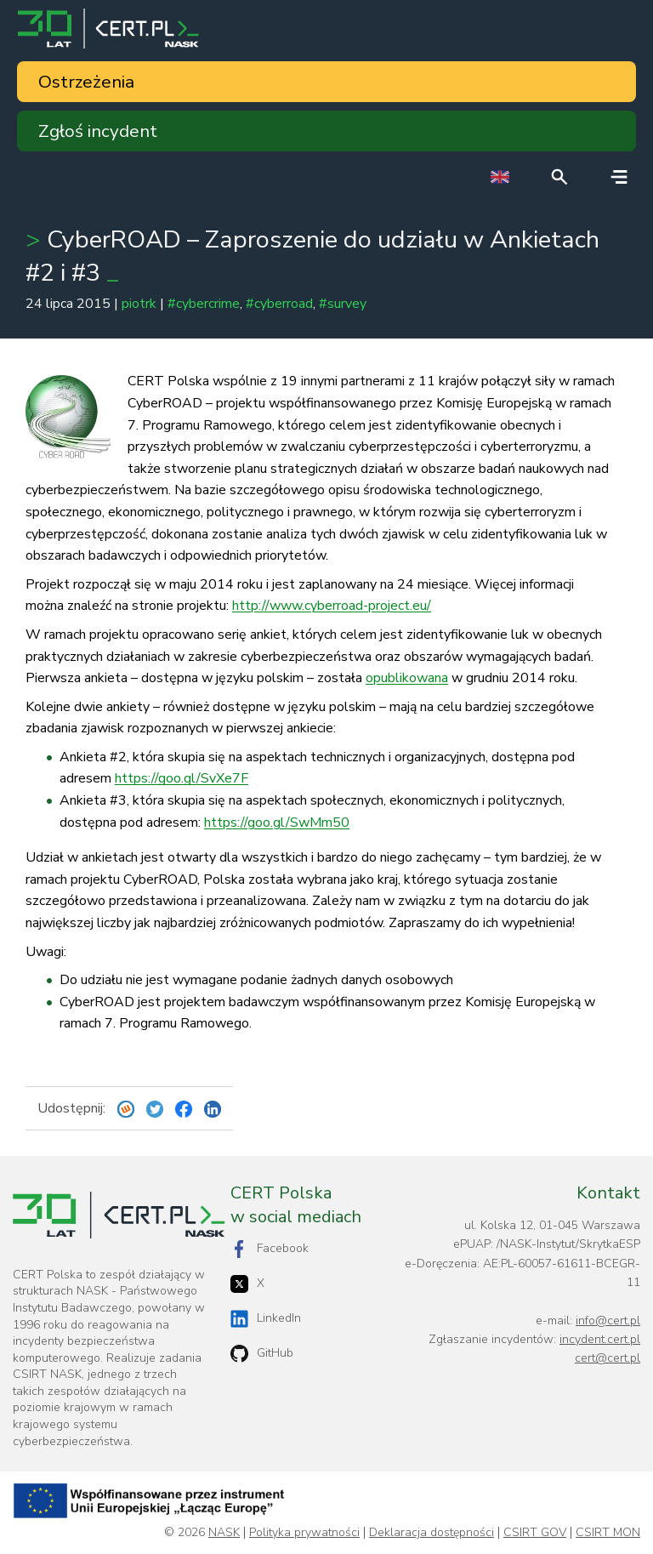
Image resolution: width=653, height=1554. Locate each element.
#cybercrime (204, 303)
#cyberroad (279, 303)
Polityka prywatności (304, 1533)
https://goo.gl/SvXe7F (181, 778)
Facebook (269, 1249)
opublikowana (407, 678)
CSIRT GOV (534, 1533)
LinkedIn (265, 1319)
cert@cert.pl (607, 1358)
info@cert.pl (608, 1320)
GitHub (261, 1354)
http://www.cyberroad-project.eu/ (331, 605)
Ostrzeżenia (86, 82)
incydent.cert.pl (599, 1339)
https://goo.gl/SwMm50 (276, 822)
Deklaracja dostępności (431, 1533)
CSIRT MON (608, 1533)
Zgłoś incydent (97, 131)
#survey (342, 303)
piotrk (139, 303)
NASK (224, 1533)
